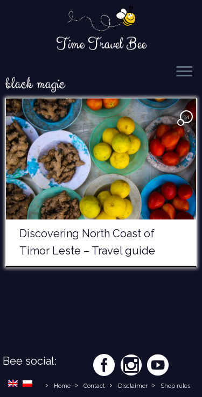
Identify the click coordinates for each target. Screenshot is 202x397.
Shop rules (175, 385)
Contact (94, 385)
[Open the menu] (184, 72)
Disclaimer (133, 385)
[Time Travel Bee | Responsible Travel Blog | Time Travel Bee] (101, 19)
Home (62, 385)
